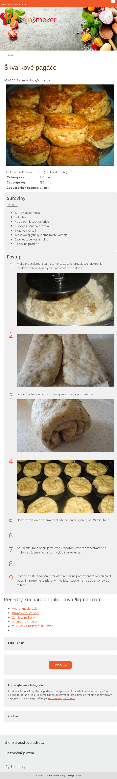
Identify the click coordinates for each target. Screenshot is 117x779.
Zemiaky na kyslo (23, 617)
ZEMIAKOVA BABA (24, 621)
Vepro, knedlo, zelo (25, 608)
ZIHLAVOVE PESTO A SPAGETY (32, 626)
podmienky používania (61, 698)
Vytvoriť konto (20, 4)
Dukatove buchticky (25, 612)
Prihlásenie (7, 4)
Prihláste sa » (60, 665)
